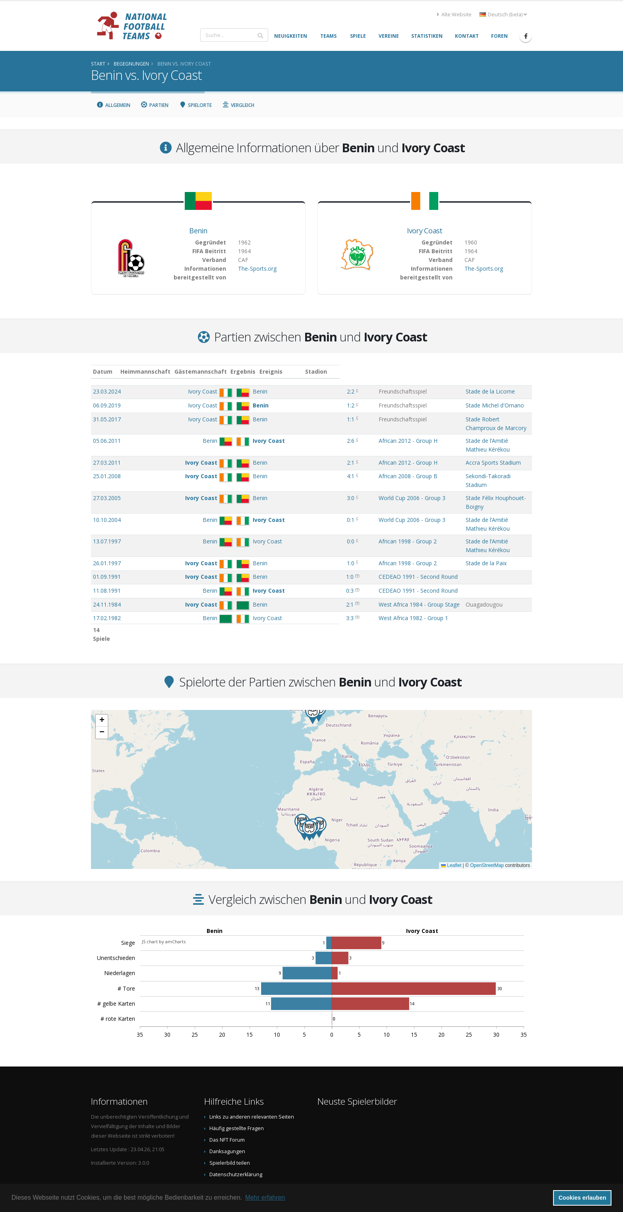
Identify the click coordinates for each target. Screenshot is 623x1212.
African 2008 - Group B (344, 460)
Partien (155, 105)
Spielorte (195, 105)
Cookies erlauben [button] (582, 1198)
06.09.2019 (107, 405)
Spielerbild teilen (229, 1114)
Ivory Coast (424, 230)
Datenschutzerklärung (235, 1126)
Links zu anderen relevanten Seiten (251, 1068)
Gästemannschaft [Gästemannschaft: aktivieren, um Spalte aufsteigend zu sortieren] (239, 371)
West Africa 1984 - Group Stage (355, 556)
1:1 (295, 419)
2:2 (295, 391)
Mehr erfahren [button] (265, 1197)
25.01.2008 (107, 460)
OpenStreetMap (487, 817)
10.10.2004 (107, 488)
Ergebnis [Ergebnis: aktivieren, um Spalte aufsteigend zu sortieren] (296, 371)
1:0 (295, 515)
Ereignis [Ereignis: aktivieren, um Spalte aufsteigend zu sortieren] (326, 371)
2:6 (295, 432)
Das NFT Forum (227, 1091)
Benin (198, 230)
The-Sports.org (257, 268)
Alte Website (454, 14)
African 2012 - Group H (344, 432)
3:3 (294, 570)
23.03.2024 (107, 391)
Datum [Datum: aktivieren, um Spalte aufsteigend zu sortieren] (102, 371)
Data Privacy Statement (236, 1137)
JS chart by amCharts (164, 893)
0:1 (295, 488)
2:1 (295, 446)
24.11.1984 (107, 556)
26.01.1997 (107, 515)
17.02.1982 (107, 570)
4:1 (295, 460)
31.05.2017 (107, 419)
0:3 (294, 543)
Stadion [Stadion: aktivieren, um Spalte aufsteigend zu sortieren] (430, 371)
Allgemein (113, 105)
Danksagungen (227, 1103)
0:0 (295, 501)
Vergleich (238, 105)
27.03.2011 (107, 446)
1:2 (295, 405)
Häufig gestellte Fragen (236, 1080)
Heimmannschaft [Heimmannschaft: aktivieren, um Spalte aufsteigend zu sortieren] (184, 371)
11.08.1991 (107, 543)
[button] (309, 782)
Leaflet (451, 817)
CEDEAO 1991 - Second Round (354, 529)
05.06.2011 (107, 432)
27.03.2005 (107, 474)
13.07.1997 (107, 501)
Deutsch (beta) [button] (503, 14)
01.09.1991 (107, 529)
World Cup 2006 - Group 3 (348, 474)
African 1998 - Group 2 (344, 501)
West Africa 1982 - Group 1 (349, 570)
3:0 (295, 474)
